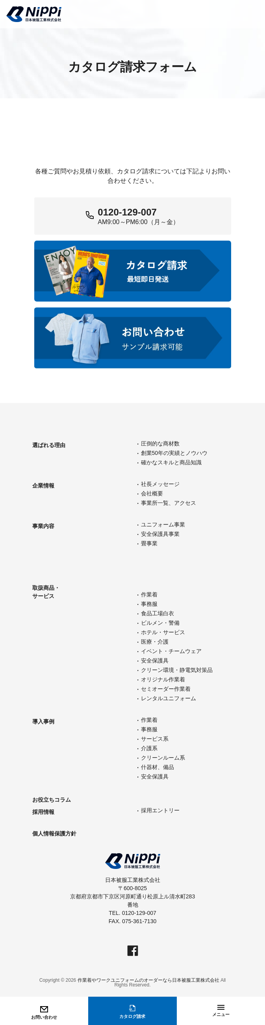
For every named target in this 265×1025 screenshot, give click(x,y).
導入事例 (43, 721)
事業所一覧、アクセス (168, 503)
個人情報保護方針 (54, 833)
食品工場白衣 (157, 613)
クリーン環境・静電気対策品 (177, 670)
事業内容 (43, 526)
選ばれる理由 (48, 445)
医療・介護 (155, 642)
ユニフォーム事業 (163, 524)
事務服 (149, 604)
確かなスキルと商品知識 (171, 462)
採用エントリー (160, 810)
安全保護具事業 (160, 534)
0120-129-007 (127, 212)
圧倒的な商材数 (160, 443)
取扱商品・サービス (46, 592)
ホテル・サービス (163, 632)
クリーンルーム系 (163, 757)
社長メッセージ (160, 484)
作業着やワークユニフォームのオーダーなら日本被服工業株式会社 (148, 980)
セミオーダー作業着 (166, 689)
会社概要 (152, 493)
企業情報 (43, 485)
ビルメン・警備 (160, 623)
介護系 (149, 748)
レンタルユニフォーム (168, 698)
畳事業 (149, 543)
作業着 (149, 594)
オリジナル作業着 (163, 679)
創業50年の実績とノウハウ (174, 453)
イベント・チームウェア (171, 651)
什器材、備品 (157, 767)
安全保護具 (155, 660)
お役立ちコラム (51, 800)
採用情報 (43, 812)
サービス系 (155, 739)
